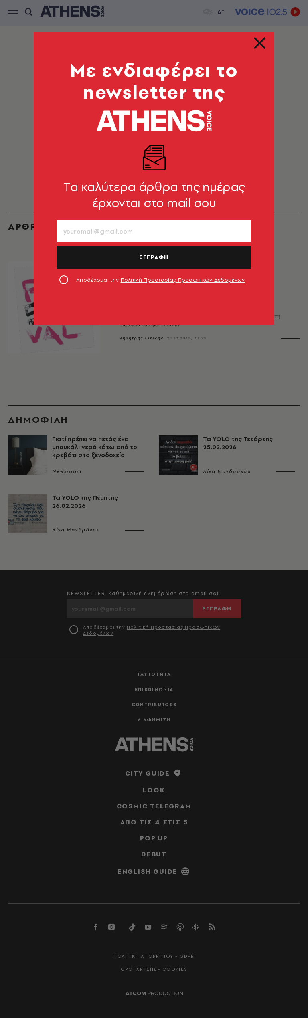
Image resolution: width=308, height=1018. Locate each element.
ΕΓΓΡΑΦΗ (154, 257)
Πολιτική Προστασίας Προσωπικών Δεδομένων (183, 279)
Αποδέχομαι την (160, 280)
